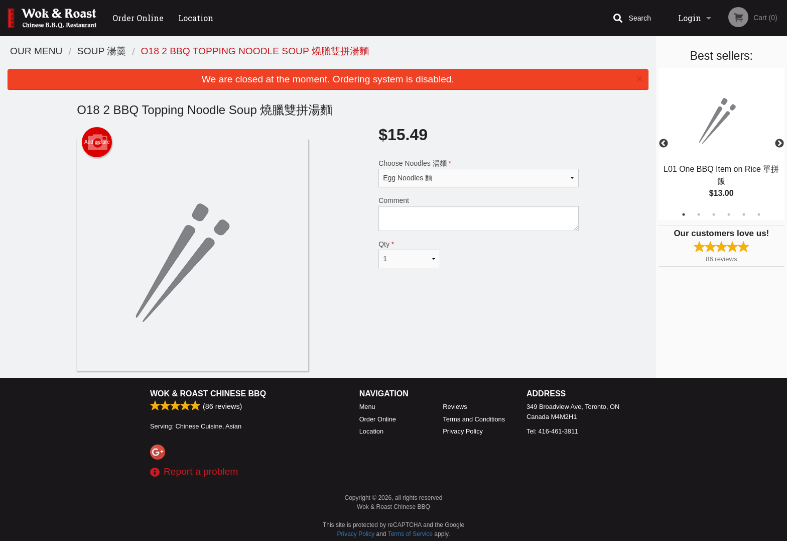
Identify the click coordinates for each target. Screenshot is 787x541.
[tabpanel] (721, 143)
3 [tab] (714, 214)
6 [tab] (759, 214)
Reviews (455, 406)
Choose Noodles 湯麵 (478, 173)
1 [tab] (684, 214)
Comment (478, 213)
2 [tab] (699, 214)
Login (689, 18)
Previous (664, 144)
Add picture (97, 142)
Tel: (552, 431)
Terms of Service (410, 533)
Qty (409, 254)
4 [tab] (729, 214)
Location (195, 18)
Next (779, 144)
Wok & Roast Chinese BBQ (208, 393)
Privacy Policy (463, 431)
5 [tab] (744, 214)
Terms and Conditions (474, 419)
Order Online (138, 18)
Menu (367, 406)
